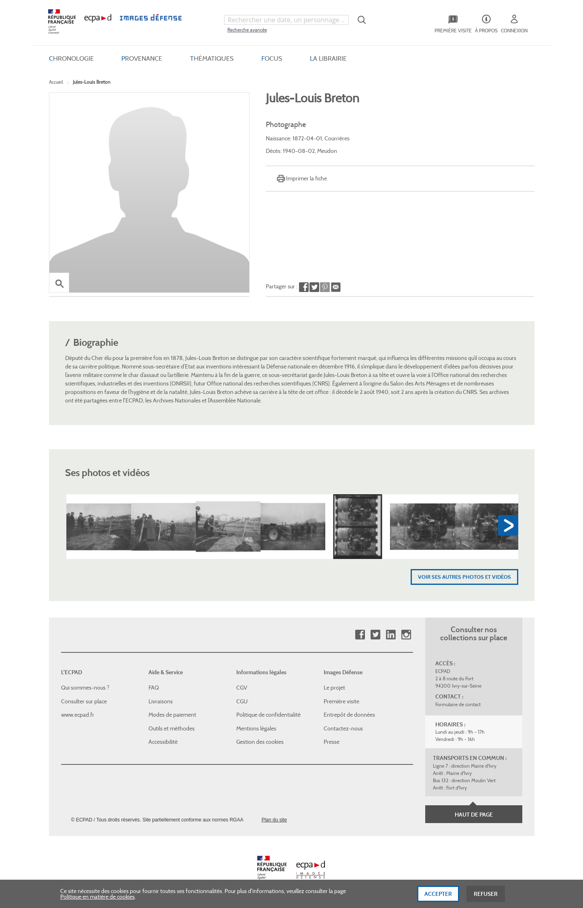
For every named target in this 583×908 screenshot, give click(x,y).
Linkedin (391, 635)
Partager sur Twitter (314, 287)
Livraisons (160, 701)
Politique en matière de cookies (97, 901)
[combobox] (286, 20)
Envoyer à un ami (335, 287)
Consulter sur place (84, 701)
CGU (242, 701)
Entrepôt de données (349, 714)
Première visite (341, 701)
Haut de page (474, 814)
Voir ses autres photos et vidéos (464, 577)
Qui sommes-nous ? (85, 687)
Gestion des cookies (260, 741)
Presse (331, 741)
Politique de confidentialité (268, 714)
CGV (241, 687)
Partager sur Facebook (304, 287)
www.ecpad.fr (77, 714)
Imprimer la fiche (306, 178)
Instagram (406, 635)
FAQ (153, 687)
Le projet (334, 687)
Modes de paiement (172, 714)
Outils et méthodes (171, 728)
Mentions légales (256, 728)
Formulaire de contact (458, 704)
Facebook (360, 635)
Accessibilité (163, 741)
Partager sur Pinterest (325, 287)
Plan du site (274, 820)
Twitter (375, 635)
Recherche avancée (247, 30)
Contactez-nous (343, 728)
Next (508, 525)
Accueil (56, 82)
